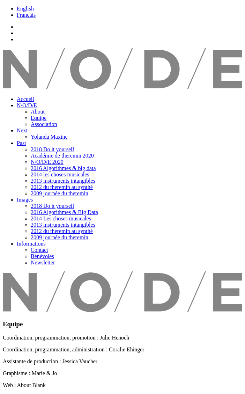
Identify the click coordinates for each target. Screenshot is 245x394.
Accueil (25, 99)
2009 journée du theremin (59, 193)
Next (22, 130)
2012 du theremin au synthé (62, 187)
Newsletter (43, 262)
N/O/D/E (27, 105)
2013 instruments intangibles (63, 181)
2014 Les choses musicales (61, 218)
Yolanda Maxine (49, 137)
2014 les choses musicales (60, 174)
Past (21, 143)
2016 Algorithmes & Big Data (64, 212)
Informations (31, 244)
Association (44, 124)
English (25, 9)
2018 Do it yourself (52, 149)
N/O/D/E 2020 (47, 162)
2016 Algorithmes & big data (63, 168)
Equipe (38, 118)
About (38, 112)
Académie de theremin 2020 (62, 156)
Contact (39, 250)
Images (25, 200)
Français (26, 15)
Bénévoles (42, 256)
